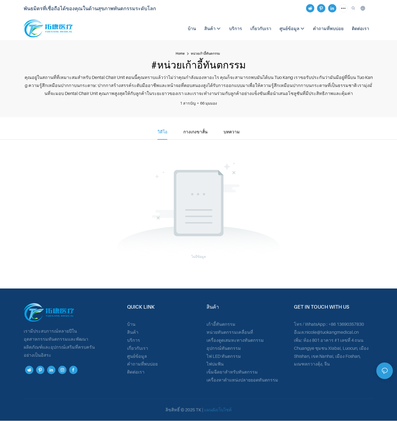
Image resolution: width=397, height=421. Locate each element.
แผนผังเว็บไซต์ (218, 410)
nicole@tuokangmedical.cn (332, 332)
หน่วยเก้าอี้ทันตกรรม (205, 53)
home (180, 53)
